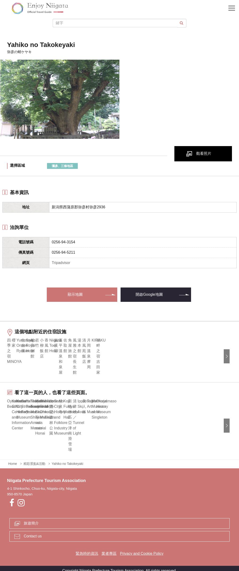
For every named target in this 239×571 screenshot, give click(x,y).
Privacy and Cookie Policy (141, 549)
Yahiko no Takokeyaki (67, 459)
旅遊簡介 (31, 519)
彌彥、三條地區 (62, 166)
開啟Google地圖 (149, 294)
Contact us (33, 531)
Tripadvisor (61, 263)
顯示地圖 (75, 294)
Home (12, 459)
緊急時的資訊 (87, 549)
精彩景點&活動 (34, 459)
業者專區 (109, 549)
